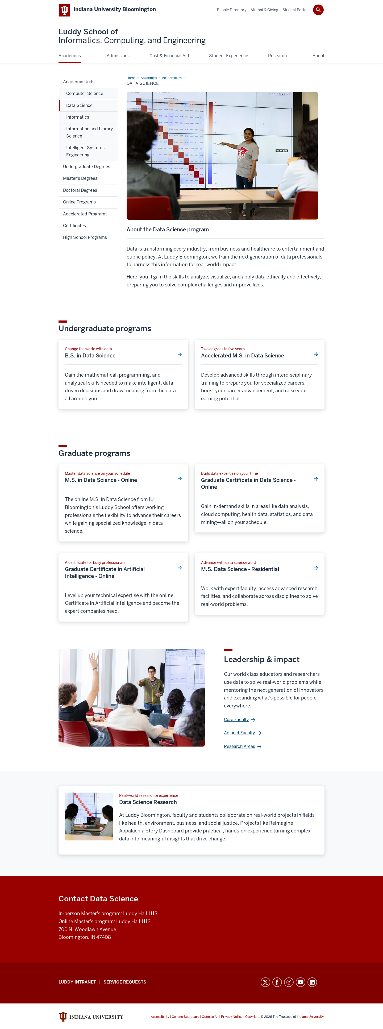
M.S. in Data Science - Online (101, 481)
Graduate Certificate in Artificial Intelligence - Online (105, 574)
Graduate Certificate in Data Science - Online (248, 484)
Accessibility (160, 1018)
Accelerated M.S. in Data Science (242, 356)
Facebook (277, 983)
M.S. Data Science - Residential (240, 570)
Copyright (252, 1018)
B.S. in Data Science (90, 356)
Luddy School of (132, 37)
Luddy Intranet (77, 983)
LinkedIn (312, 983)
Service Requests (124, 983)
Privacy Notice (232, 1018)
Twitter (265, 983)
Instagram (289, 983)
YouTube (300, 983)
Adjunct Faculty (239, 734)
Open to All (210, 1018)
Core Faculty (236, 720)
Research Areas (239, 747)
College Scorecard (185, 1018)
